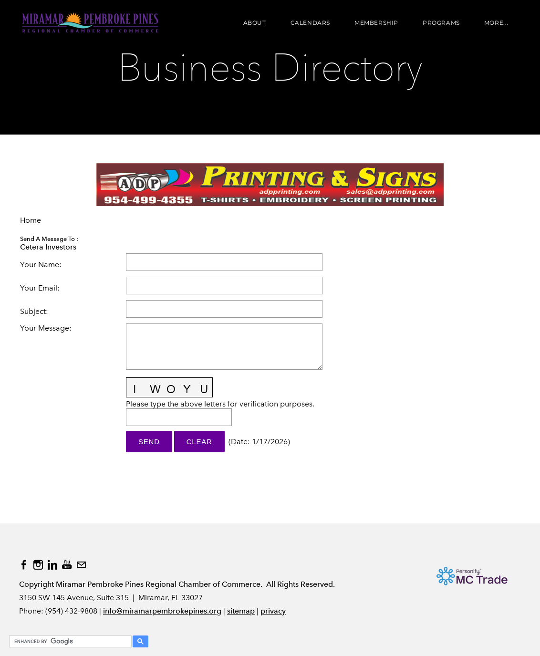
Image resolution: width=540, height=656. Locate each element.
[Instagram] (38, 565)
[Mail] (81, 565)
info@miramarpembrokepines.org (162, 610)
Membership (376, 22)
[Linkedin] (52, 565)
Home (30, 220)
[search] (69, 641)
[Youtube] (67, 565)
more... (496, 22)
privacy (273, 610)
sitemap (241, 610)
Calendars (310, 22)
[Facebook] (24, 565)
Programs (441, 22)
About (254, 22)
